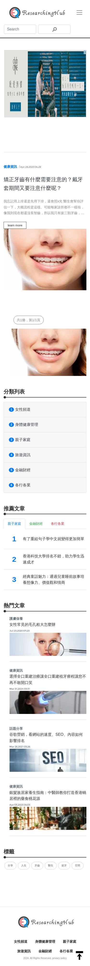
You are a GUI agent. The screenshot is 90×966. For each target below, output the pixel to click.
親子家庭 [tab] (14, 523)
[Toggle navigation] (79, 12)
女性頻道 (19, 409)
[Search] (20, 29)
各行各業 (19, 485)
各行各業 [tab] (57, 523)
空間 (77, 865)
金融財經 (19, 470)
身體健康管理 (23, 425)
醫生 (50, 865)
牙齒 (37, 865)
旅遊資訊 (19, 455)
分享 (10, 865)
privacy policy (59, 958)
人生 (23, 865)
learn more (15, 225)
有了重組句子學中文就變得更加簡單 (53, 539)
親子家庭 (19, 440)
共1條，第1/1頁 (28, 320)
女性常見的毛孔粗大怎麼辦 (32, 624)
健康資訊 (10, 167)
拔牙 (64, 865)
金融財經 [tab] (36, 523)
